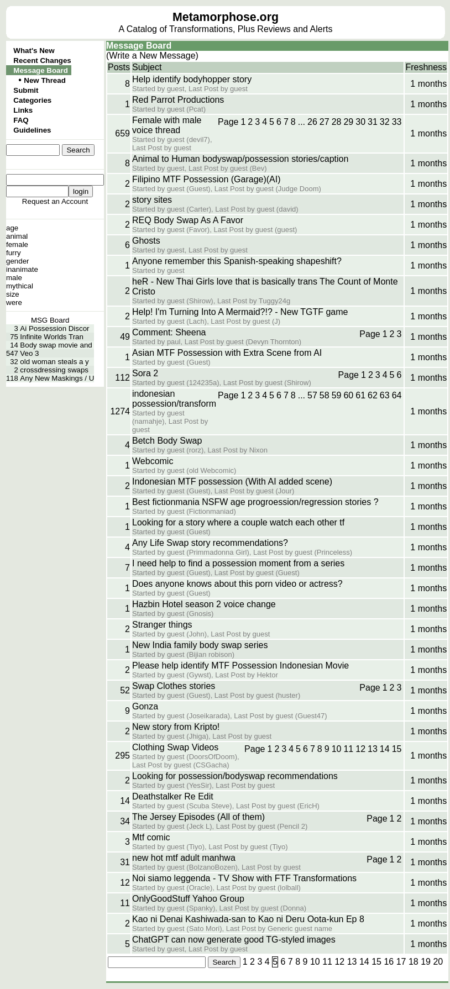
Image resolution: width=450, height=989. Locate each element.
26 (312, 122)
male (14, 277)
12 (360, 749)
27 (324, 122)
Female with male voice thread (166, 125)
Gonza (145, 706)
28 (337, 122)
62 (373, 395)
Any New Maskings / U (57, 378)
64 (397, 395)
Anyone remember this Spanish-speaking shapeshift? (237, 261)
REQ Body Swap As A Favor (187, 220)
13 (373, 749)
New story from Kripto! (175, 727)
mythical (19, 286)
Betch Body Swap (167, 440)
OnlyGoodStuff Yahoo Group (188, 898)
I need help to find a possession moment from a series (238, 563)
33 (397, 122)
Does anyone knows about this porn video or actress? (237, 583)
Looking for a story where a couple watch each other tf (238, 522)
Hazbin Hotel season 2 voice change (204, 604)
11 (348, 749)
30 (360, 122)
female (17, 244)
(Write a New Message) (152, 55)
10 (337, 749)
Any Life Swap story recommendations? (210, 543)
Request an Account (55, 201)
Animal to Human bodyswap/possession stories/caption (240, 159)
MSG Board (50, 320)
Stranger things (162, 624)
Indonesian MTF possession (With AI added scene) (232, 481)
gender (17, 261)
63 (385, 395)
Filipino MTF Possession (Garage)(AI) (206, 179)
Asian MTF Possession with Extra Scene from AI (227, 352)
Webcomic (152, 461)
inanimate (22, 269)
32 (385, 122)
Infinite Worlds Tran (51, 337)
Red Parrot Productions (178, 99)
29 (348, 122)
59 (337, 395)
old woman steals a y (54, 361)
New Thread (45, 80)
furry (13, 253)
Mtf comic (151, 837)
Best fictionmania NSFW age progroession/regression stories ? (255, 502)
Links (23, 110)
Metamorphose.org (225, 17)
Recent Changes (42, 60)
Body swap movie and (56, 345)
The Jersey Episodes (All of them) (198, 817)
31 (373, 122)
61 (360, 395)
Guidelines (32, 130)
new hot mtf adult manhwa (184, 857)
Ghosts (146, 240)
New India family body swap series (200, 645)
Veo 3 (29, 353)
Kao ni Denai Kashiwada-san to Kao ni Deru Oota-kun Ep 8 (248, 919)
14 (385, 749)
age (12, 228)
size (12, 294)
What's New (33, 50)
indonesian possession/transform (174, 398)
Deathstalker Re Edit (172, 796)
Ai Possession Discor (54, 328)
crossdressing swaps (54, 370)
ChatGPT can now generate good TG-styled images (234, 939)
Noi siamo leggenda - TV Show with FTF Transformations (244, 878)
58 (324, 395)
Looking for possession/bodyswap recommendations (235, 776)
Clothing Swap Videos (175, 747)
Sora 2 (145, 373)
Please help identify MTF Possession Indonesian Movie (240, 665)
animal (17, 236)
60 (348, 395)
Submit (25, 90)
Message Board (40, 70)
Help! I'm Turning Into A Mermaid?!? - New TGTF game (240, 312)
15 (397, 749)
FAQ (20, 120)
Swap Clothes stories (173, 686)
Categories (32, 100)
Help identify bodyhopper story (192, 79)
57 (312, 395)
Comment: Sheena (169, 332)
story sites (152, 199)
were (14, 302)
